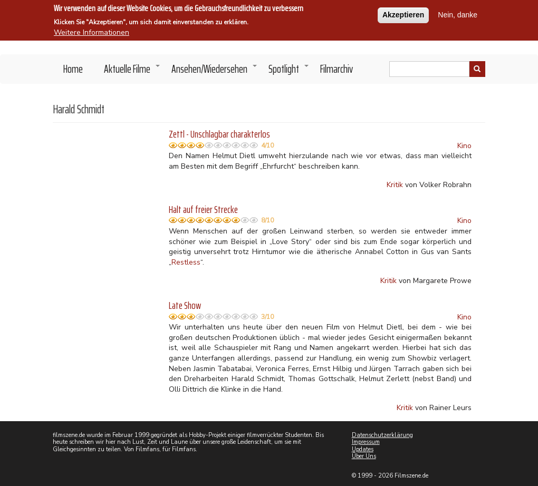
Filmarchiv (336, 68)
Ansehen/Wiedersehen (214, 71)
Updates (362, 449)
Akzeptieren (403, 13)
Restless (185, 262)
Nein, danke (457, 13)
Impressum (366, 442)
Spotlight (289, 71)
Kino (464, 146)
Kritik (395, 185)
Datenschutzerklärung (382, 435)
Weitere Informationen (91, 31)
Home (73, 68)
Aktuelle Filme (132, 71)
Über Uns (364, 456)
